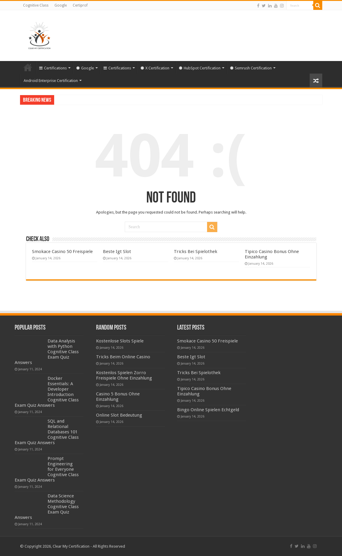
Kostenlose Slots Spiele (120, 341)
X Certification (155, 68)
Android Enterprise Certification (51, 80)
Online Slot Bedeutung (119, 415)
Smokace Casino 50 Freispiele (62, 251)
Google (60, 5)
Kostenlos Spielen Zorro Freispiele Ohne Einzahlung (124, 375)
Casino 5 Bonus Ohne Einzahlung (118, 396)
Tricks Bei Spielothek (195, 251)
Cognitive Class (35, 5)
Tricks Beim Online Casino (123, 357)
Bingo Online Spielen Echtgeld (208, 409)
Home (28, 67)
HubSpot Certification (200, 68)
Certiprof (80, 5)
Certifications (53, 68)
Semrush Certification (251, 68)
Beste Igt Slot (117, 251)
